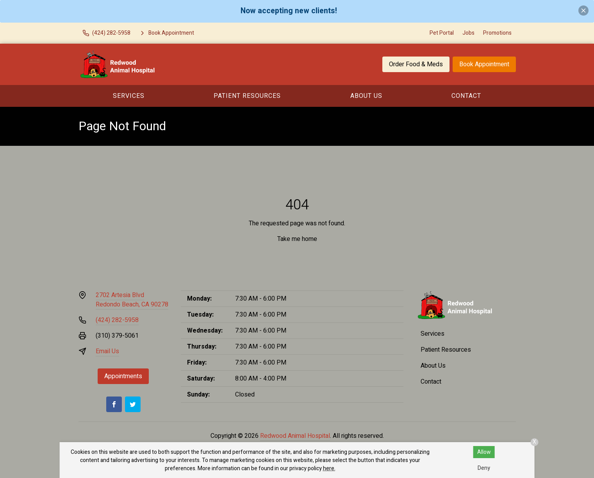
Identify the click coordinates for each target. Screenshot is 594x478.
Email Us (107, 351)
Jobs (468, 33)
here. (329, 468)
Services (128, 96)
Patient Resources (247, 96)
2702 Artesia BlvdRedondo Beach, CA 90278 (132, 299)
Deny (484, 468)
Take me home (297, 239)
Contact (466, 96)
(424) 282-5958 (117, 320)
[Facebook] (114, 404)
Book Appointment (484, 64)
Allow (484, 452)
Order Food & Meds (416, 64)
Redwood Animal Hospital (295, 436)
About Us (366, 96)
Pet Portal (442, 33)
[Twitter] (133, 404)
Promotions (497, 33)
